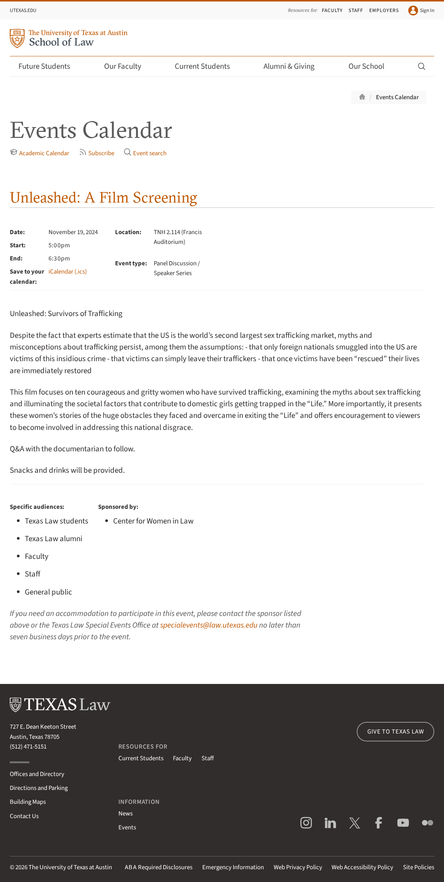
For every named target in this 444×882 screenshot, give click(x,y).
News (125, 813)
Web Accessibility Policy (362, 867)
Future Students (49, 66)
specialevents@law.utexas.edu (209, 625)
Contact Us (24, 816)
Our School (371, 66)
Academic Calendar (39, 153)
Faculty (332, 10)
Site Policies (418, 867)
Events (127, 827)
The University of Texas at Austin (70, 867)
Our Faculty (128, 66)
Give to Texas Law (395, 731)
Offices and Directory (37, 774)
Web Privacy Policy (298, 867)
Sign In (421, 10)
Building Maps (28, 801)
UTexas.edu (23, 10)
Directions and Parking (39, 788)
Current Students (207, 66)
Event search (145, 153)
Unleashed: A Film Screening (103, 197)
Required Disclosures (158, 867)
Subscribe (96, 153)
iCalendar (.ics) (67, 271)
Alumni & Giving (294, 66)
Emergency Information (233, 867)
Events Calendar (397, 97)
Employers (384, 10)
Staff (356, 10)
